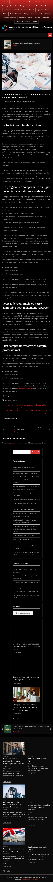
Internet (16, 10)
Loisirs (47, 10)
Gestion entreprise (11, 400)
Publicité (34, 14)
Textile (30, 17)
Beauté (31, 2)
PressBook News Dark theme (30, 879)
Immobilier (39, 6)
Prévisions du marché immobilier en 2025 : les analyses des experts (12, 804)
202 (18, 718)
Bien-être (38, 2)
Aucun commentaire (28, 101)
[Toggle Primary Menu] (50, 35)
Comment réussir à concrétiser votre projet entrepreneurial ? (28, 428)
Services (47, 14)
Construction (14, 6)
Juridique (24, 10)
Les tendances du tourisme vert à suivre (26, 499)
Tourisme (37, 17)
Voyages (35, 21)
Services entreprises (10, 17)
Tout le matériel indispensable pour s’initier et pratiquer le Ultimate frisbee (32, 727)
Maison (5, 14)
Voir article (17, 653)
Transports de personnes (23, 21)
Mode (11, 14)
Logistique (40, 10)
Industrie (48, 6)
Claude (15, 576)
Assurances (23, 2)
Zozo (17, 101)
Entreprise (23, 6)
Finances (31, 6)
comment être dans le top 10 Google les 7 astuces (30, 27)
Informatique (8, 10)
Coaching (5, 6)
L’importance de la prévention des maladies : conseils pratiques (39, 807)
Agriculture (14, 2)
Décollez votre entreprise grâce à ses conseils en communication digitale (26, 646)
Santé (40, 14)
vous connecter (16, 443)
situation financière (26, 389)
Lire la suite (7, 781)
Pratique (26, 14)
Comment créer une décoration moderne (26, 43)
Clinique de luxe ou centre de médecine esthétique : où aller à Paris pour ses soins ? (26, 707)
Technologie (22, 17)
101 (8, 871)
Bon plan (46, 2)
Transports (45, 17)
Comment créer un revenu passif (24, 535)
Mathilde (16, 595)
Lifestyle (31, 10)
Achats (6, 2)
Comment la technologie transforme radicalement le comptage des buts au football (25, 529)
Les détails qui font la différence (23, 510)
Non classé (18, 14)
